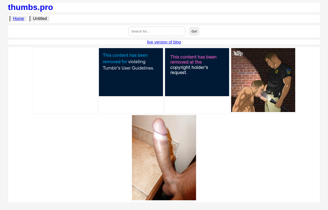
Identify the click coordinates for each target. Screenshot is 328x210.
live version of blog (164, 42)
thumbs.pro (30, 7)
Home (18, 18)
